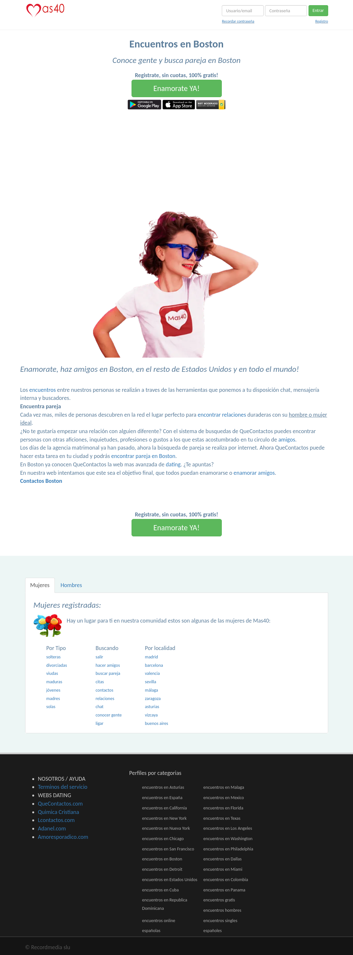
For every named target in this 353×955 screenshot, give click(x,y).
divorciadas (56, 665)
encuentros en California (164, 808)
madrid (151, 657)
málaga (151, 690)
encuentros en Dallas (222, 859)
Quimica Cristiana (58, 812)
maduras (54, 682)
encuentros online (158, 920)
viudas (52, 673)
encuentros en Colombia (225, 879)
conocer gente (108, 715)
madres (53, 698)
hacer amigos (107, 665)
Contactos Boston (41, 480)
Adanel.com (52, 828)
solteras (53, 657)
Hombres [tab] (71, 585)
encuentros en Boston (162, 859)
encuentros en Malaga (223, 787)
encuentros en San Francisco (168, 849)
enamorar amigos (254, 472)
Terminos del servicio (63, 786)
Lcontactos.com (56, 820)
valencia (152, 673)
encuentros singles (220, 920)
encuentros (42, 389)
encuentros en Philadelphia (228, 849)
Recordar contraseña (238, 21)
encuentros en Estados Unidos (169, 879)
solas (50, 706)
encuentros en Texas (221, 818)
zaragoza (153, 698)
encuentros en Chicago (163, 838)
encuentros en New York (164, 818)
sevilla (150, 682)
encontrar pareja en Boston (143, 456)
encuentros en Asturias (163, 787)
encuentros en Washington (227, 838)
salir (99, 657)
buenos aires (156, 723)
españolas (151, 930)
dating (173, 464)
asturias (152, 706)
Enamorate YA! (176, 88)
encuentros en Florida (223, 808)
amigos (286, 439)
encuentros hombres (222, 910)
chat (99, 706)
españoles (212, 930)
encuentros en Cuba (160, 890)
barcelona (154, 665)
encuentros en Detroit (162, 869)
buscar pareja (107, 673)
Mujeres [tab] (40, 585)
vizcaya (151, 715)
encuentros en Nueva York (166, 828)
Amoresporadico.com (63, 836)
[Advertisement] (176, 158)
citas (99, 682)
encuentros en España (162, 797)
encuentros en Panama (224, 890)
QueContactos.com (60, 803)
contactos (104, 690)
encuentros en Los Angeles (227, 828)
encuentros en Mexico (223, 797)
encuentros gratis (219, 900)
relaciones (104, 698)
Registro (321, 21)
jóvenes (53, 690)
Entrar (318, 10)
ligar (99, 723)
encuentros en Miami (222, 869)
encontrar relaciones (222, 414)
